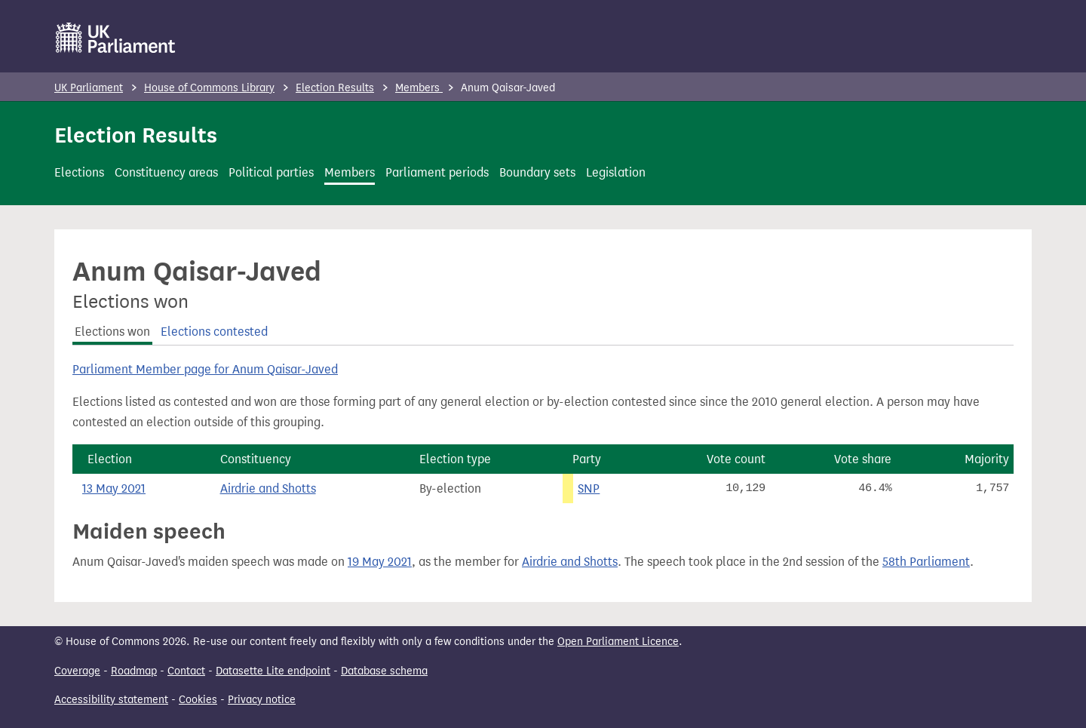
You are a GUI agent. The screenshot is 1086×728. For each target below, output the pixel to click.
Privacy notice (262, 699)
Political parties (271, 172)
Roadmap (134, 671)
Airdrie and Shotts (268, 488)
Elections (79, 172)
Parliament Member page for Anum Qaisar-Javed (205, 369)
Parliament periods (437, 172)
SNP (589, 488)
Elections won (112, 331)
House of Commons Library (209, 87)
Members (419, 87)
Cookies (198, 699)
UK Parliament (88, 87)
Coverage (77, 671)
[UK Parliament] (115, 37)
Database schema (384, 671)
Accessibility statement (111, 699)
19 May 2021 (380, 561)
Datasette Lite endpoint (273, 671)
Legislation (616, 172)
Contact (186, 671)
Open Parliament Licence (618, 641)
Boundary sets (537, 172)
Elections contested (214, 331)
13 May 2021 (114, 488)
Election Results (335, 87)
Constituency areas (166, 172)
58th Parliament (926, 561)
